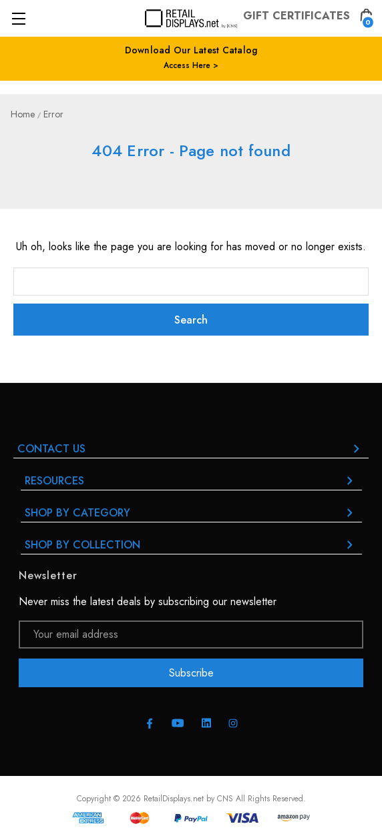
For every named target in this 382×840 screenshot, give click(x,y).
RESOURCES (191, 480)
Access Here (187, 65)
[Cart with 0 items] (366, 18)
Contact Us (191, 448)
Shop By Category (191, 512)
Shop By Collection (191, 544)
